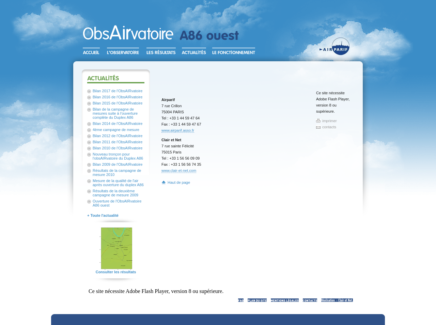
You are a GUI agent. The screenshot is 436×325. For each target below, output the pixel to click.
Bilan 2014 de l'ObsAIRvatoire (117, 123)
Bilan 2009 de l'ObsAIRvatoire (117, 164)
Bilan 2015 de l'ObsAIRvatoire (117, 103)
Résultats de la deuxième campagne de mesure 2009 (115, 193)
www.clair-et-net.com (178, 170)
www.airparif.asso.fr (177, 130)
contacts (329, 127)
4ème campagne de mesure (116, 130)
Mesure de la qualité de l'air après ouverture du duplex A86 (118, 183)
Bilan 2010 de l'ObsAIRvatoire (117, 148)
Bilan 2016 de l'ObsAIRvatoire (117, 97)
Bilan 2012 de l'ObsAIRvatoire (117, 136)
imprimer (329, 121)
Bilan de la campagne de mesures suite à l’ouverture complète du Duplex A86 (115, 113)
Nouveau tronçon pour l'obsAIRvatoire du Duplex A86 (118, 156)
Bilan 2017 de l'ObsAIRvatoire (117, 91)
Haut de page (179, 182)
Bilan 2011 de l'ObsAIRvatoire (117, 142)
